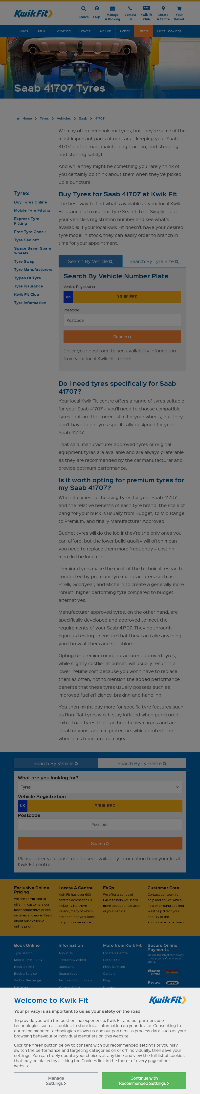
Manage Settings (56, 1080)
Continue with (144, 1080)
